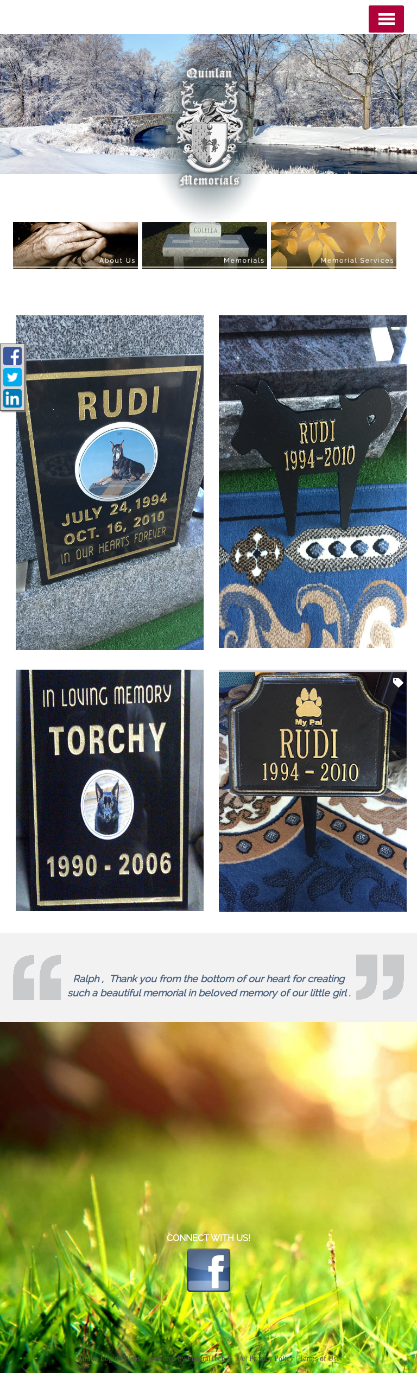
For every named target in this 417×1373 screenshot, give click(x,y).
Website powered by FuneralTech (174, 1359)
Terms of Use (319, 1359)
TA (239, 1359)
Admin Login (97, 1359)
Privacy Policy (271, 1359)
